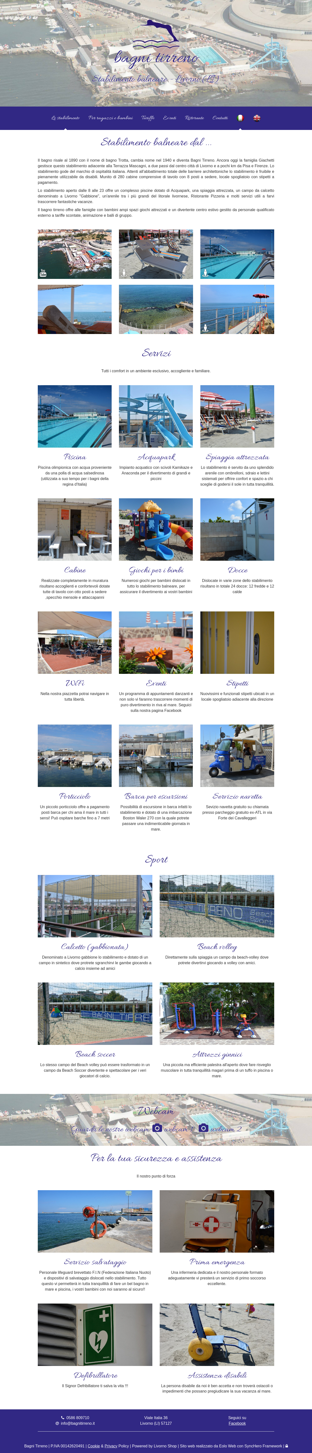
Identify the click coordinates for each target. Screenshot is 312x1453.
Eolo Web (227, 1446)
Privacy (111, 1446)
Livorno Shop (165, 1446)
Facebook (237, 1423)
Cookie (94, 1446)
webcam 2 (220, 1129)
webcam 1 (172, 1129)
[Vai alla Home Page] (156, 15)
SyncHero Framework (263, 1446)
